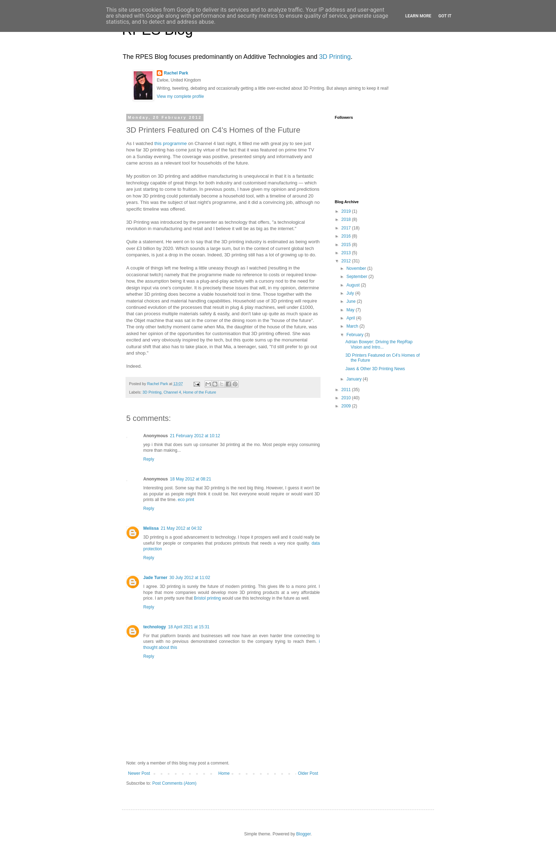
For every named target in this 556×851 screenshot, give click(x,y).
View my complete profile (180, 96)
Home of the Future (199, 392)
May (351, 309)
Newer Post (139, 773)
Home (224, 773)
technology (154, 626)
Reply (148, 459)
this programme (170, 143)
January (354, 379)
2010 (346, 397)
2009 (346, 406)
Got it (444, 15)
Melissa (151, 528)
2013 (346, 252)
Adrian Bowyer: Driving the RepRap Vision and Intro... (378, 344)
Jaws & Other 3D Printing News (375, 368)
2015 (346, 244)
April (351, 318)
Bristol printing (207, 598)
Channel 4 (172, 392)
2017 (346, 228)
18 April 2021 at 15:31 (189, 626)
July (350, 293)
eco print (186, 499)
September (357, 276)
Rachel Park (176, 73)
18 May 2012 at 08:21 (190, 479)
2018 (346, 219)
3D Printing (335, 56)
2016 (346, 236)
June (351, 301)
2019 (346, 211)
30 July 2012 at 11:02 (189, 577)
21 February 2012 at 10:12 (195, 435)
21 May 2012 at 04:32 (181, 528)
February (355, 334)
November (356, 268)
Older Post (308, 773)
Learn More (418, 15)
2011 (346, 389)
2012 (346, 260)
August (353, 285)
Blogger (303, 833)
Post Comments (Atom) (174, 783)
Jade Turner (155, 577)
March (353, 326)
